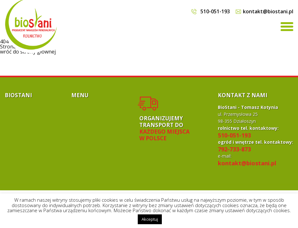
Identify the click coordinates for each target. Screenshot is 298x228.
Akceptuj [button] (150, 219)
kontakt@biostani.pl (268, 11)
